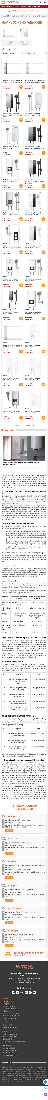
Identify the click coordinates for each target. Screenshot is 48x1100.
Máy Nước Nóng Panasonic (39, 16)
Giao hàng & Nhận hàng (10, 1069)
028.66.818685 (17, 906)
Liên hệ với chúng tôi (9, 1032)
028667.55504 (17, 859)
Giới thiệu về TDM (8, 1015)
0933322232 (22, 11)
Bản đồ (9, 844)
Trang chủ (6, 16)
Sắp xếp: (5, 53)
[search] (36, 2)
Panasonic (40, 800)
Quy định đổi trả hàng (9, 1067)
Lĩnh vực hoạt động (9, 1020)
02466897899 (16, 883)
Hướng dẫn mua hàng (10, 1048)
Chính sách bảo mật (9, 1062)
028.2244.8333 (17, 836)
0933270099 (26, 883)
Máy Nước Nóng (25, 16)
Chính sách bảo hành (9, 1064)
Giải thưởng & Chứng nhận (11, 1027)
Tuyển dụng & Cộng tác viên (11, 1030)
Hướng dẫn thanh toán (10, 1050)
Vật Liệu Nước (15, 16)
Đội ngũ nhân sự (8, 1018)
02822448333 (34, 11)
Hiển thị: (29, 53)
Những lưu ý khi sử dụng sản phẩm (14, 1055)
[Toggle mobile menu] (3, 2)
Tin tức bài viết (7, 1039)
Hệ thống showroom (9, 1022)
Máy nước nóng (6, 510)
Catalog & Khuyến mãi (10, 1041)
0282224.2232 (17, 951)
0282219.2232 (17, 928)
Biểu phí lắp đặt (8, 1053)
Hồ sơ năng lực (7, 1025)
